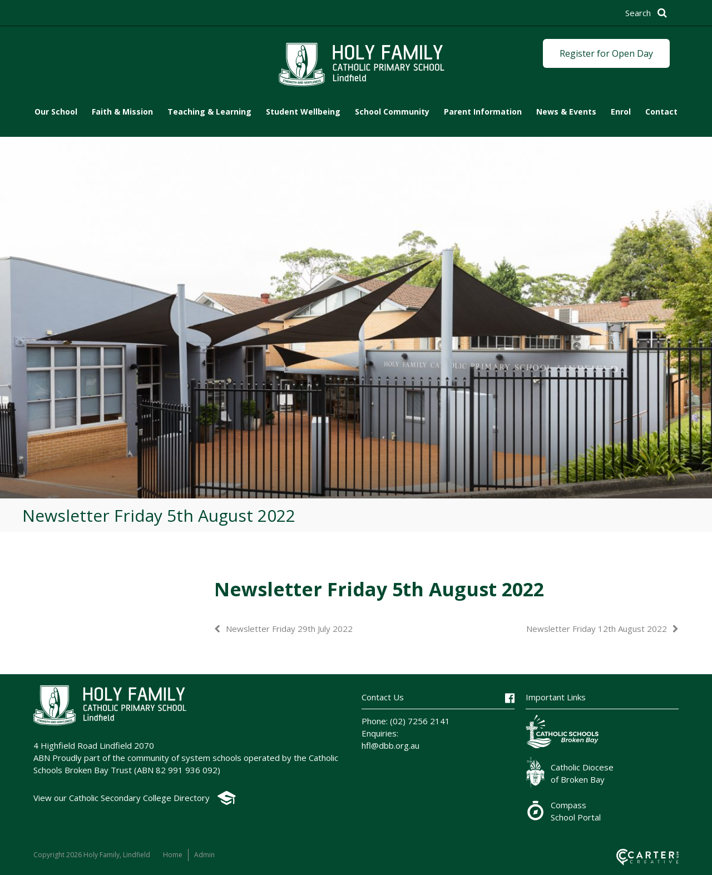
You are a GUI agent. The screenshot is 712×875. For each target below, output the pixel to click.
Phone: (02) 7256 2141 (406, 720)
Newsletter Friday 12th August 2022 (596, 628)
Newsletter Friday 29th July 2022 (289, 628)
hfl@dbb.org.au (390, 745)
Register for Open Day (606, 53)
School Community (392, 111)
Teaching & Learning (209, 111)
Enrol (621, 111)
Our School (55, 111)
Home (172, 854)
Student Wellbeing (303, 111)
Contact (661, 111)
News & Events (566, 111)
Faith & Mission (122, 111)
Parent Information (483, 111)
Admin (204, 854)
